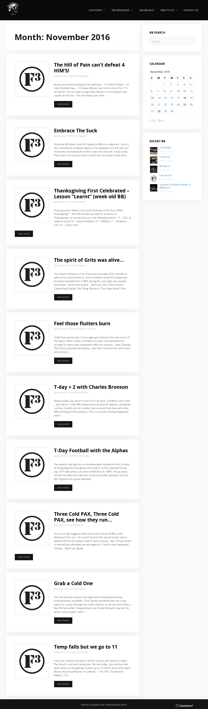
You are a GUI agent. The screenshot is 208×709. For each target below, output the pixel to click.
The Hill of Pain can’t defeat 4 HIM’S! (89, 67)
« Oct (153, 120)
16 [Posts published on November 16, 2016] (171, 98)
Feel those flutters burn (82, 323)
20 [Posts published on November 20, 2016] (152, 104)
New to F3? (171, 10)
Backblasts (147, 10)
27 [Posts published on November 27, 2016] (152, 111)
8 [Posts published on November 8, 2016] (164, 91)
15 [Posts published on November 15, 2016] (165, 98)
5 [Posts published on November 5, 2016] (190, 84)
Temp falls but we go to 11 (85, 646)
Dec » (160, 120)
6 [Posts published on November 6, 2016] (151, 91)
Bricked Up (164, 166)
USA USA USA (165, 175)
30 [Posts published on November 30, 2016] (171, 111)
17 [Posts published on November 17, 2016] (178, 98)
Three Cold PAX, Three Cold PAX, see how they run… (86, 517)
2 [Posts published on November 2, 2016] (171, 84)
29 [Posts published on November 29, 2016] (165, 111)
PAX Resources (124, 10)
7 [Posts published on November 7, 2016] (158, 91)
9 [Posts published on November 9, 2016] (171, 91)
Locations (98, 10)
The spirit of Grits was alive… (89, 260)
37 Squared (165, 147)
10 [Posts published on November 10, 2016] (178, 91)
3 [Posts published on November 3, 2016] (177, 84)
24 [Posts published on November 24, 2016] (178, 104)
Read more (64, 105)
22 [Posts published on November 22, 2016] (165, 104)
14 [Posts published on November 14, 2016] (158, 98)
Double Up (164, 157)
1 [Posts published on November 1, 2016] (164, 84)
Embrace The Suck (75, 130)
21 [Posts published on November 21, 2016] (158, 104)
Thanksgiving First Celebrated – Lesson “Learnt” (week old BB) (91, 193)
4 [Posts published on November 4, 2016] (184, 84)
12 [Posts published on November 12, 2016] (191, 91)
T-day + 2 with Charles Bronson (91, 387)
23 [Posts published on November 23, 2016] (171, 104)
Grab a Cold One (73, 583)
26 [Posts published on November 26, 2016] (191, 104)
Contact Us (191, 10)
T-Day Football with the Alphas (91, 450)
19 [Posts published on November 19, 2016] (191, 98)
